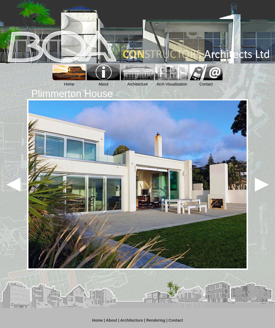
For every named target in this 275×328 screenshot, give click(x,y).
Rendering (155, 320)
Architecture (131, 320)
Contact (175, 320)
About (111, 320)
